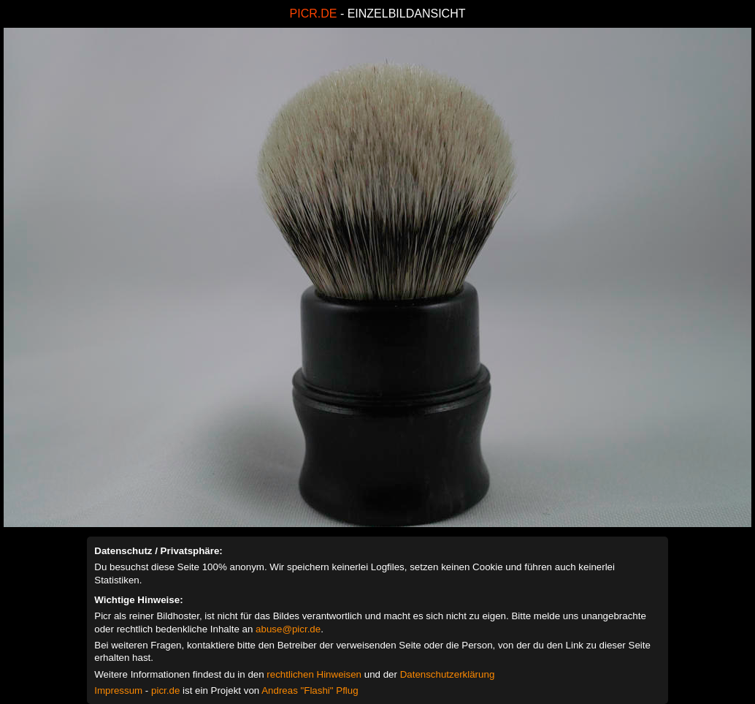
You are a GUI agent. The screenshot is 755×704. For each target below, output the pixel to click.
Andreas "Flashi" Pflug (309, 690)
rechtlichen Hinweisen (314, 674)
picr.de (165, 690)
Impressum (118, 690)
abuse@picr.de (288, 629)
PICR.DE (313, 13)
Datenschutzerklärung (447, 674)
